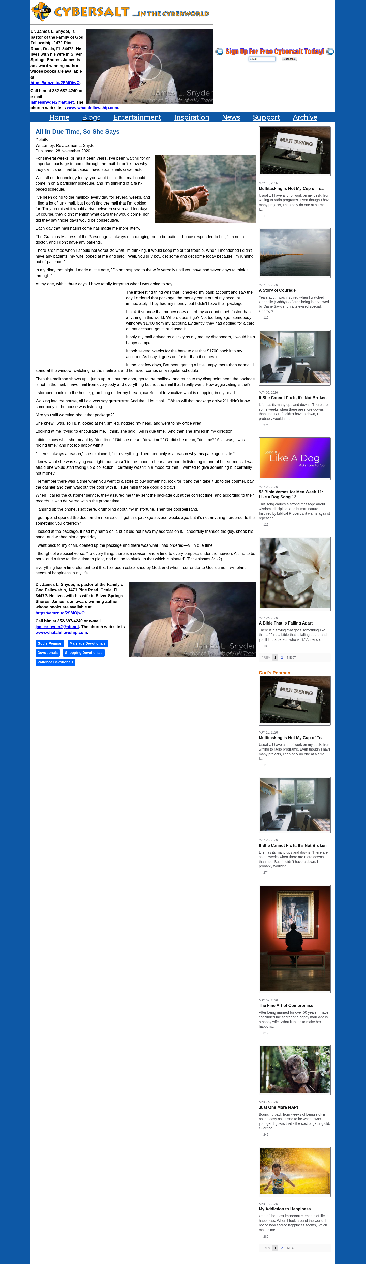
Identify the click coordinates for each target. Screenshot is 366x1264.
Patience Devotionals (55, 662)
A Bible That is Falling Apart (286, 623)
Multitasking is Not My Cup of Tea (291, 188)
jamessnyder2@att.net (52, 102)
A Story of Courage (277, 290)
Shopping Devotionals (84, 653)
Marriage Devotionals (88, 643)
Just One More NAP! (278, 1107)
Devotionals (48, 653)
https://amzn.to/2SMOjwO (55, 83)
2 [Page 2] (282, 657)
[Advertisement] (81, 326)
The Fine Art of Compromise (286, 1005)
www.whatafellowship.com (92, 108)
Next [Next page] (291, 657)
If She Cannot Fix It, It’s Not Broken (293, 398)
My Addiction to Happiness (285, 1209)
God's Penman (50, 643)
